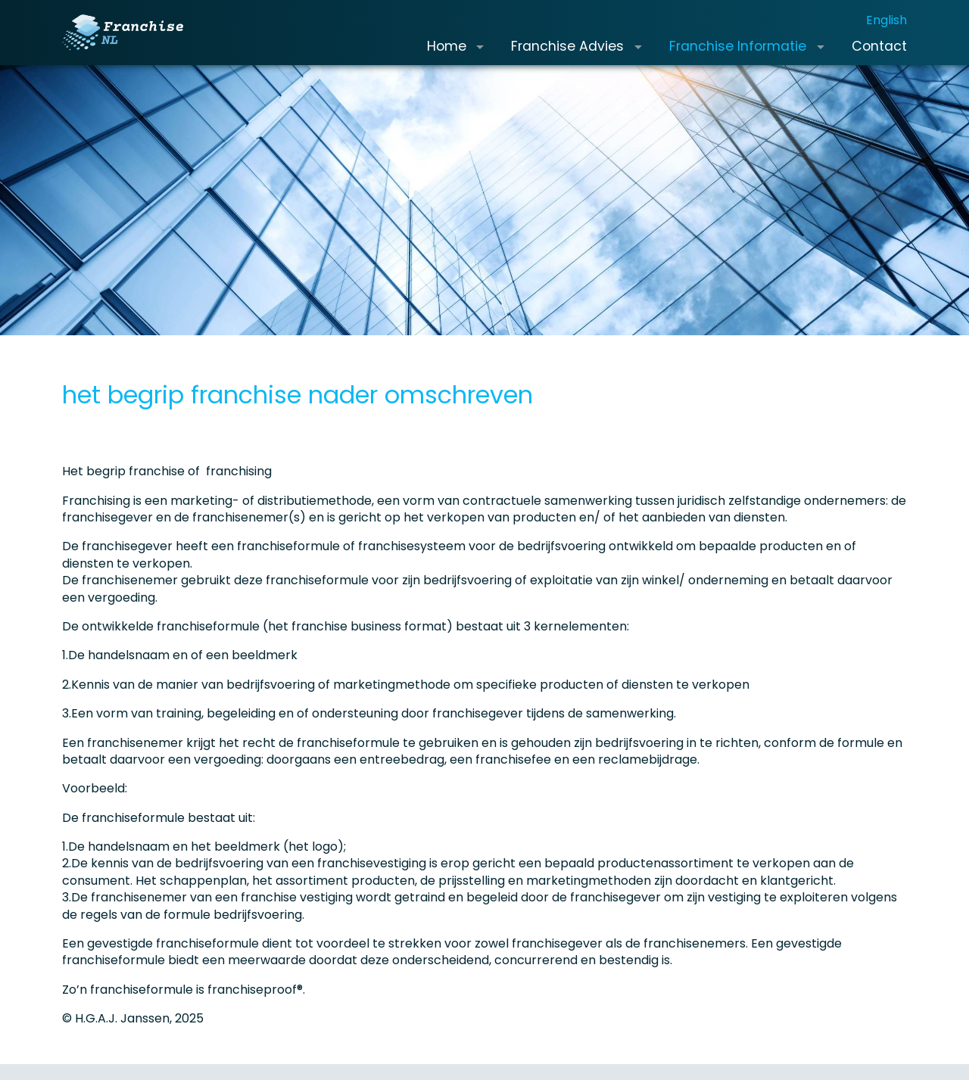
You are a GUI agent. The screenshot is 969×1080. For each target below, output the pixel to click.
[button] (480, 59)
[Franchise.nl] (134, 44)
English (886, 32)
